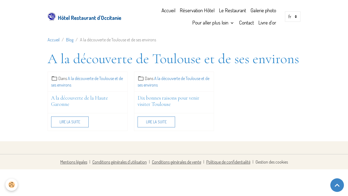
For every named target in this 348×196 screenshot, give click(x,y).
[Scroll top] (337, 185)
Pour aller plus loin (210, 22)
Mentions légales (73, 162)
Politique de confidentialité (228, 162)
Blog (69, 39)
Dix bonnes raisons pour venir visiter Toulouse (168, 101)
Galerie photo (263, 10)
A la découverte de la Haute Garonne (79, 101)
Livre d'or (267, 22)
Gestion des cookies (272, 162)
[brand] (80, 16)
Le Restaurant (232, 10)
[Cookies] (11, 185)
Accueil (168, 10)
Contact (246, 22)
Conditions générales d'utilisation (119, 162)
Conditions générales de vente (176, 162)
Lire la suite (70, 122)
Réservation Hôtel (197, 10)
